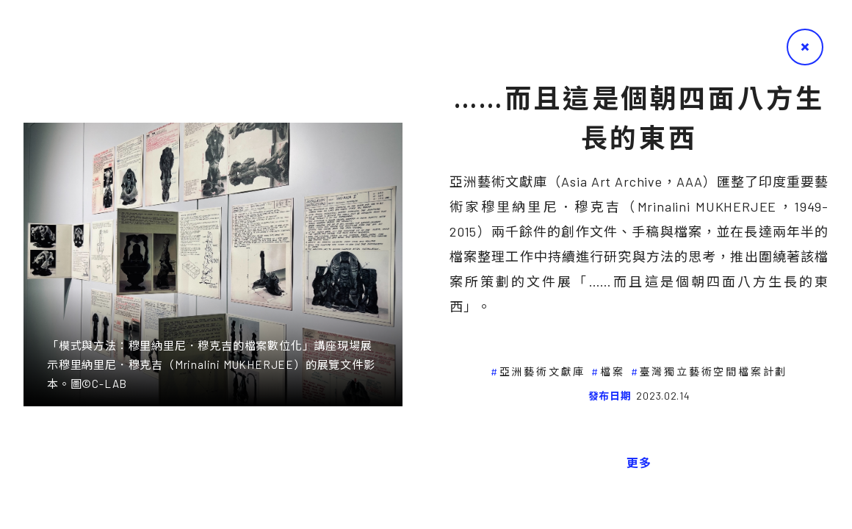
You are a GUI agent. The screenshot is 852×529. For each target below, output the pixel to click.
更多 (639, 462)
